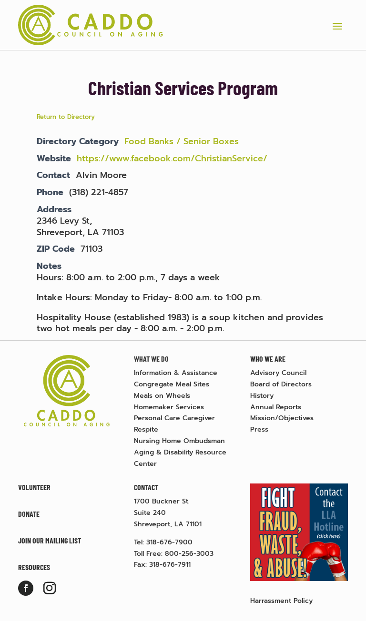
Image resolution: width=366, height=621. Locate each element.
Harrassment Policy (281, 601)
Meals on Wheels (162, 396)
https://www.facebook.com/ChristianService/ (172, 158)
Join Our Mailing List (49, 540)
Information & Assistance (175, 373)
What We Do (151, 358)
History (262, 396)
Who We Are (267, 358)
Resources (34, 567)
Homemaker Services (169, 407)
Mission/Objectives (282, 418)
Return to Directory (66, 116)
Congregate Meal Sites (171, 384)
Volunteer (34, 487)
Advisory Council (278, 373)
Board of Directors (281, 384)
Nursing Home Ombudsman (179, 441)
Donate (29, 513)
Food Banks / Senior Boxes (181, 141)
